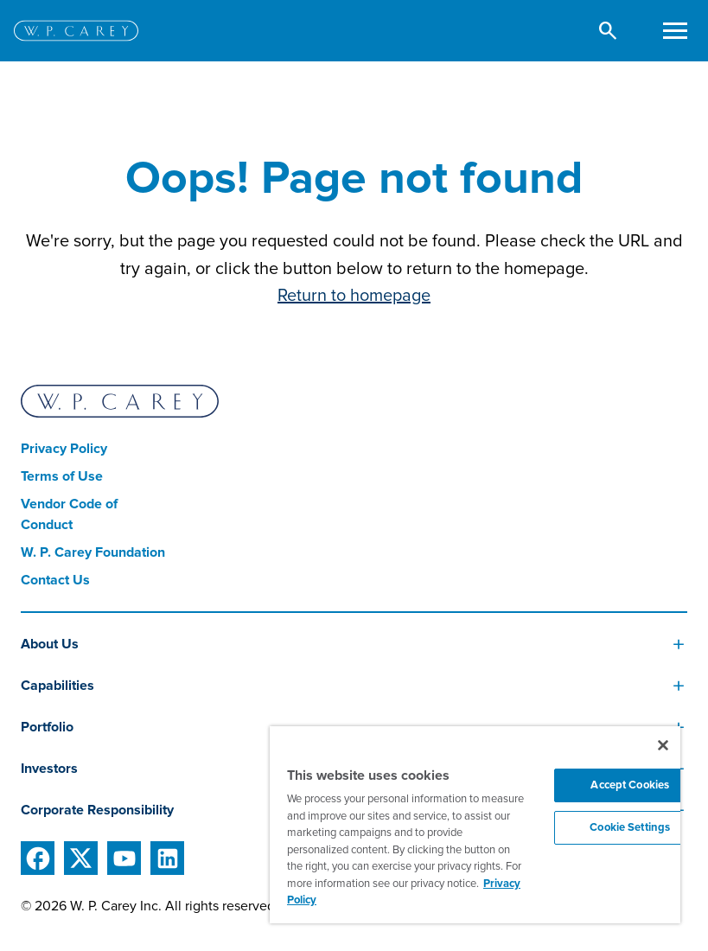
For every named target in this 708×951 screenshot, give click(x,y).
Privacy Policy (64, 448)
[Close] (663, 745)
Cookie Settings (630, 827)
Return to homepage (354, 295)
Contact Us (55, 580)
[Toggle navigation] (674, 30)
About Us (50, 644)
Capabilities (57, 685)
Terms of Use (62, 476)
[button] (608, 30)
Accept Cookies (629, 785)
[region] (475, 824)
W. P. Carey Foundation (93, 552)
